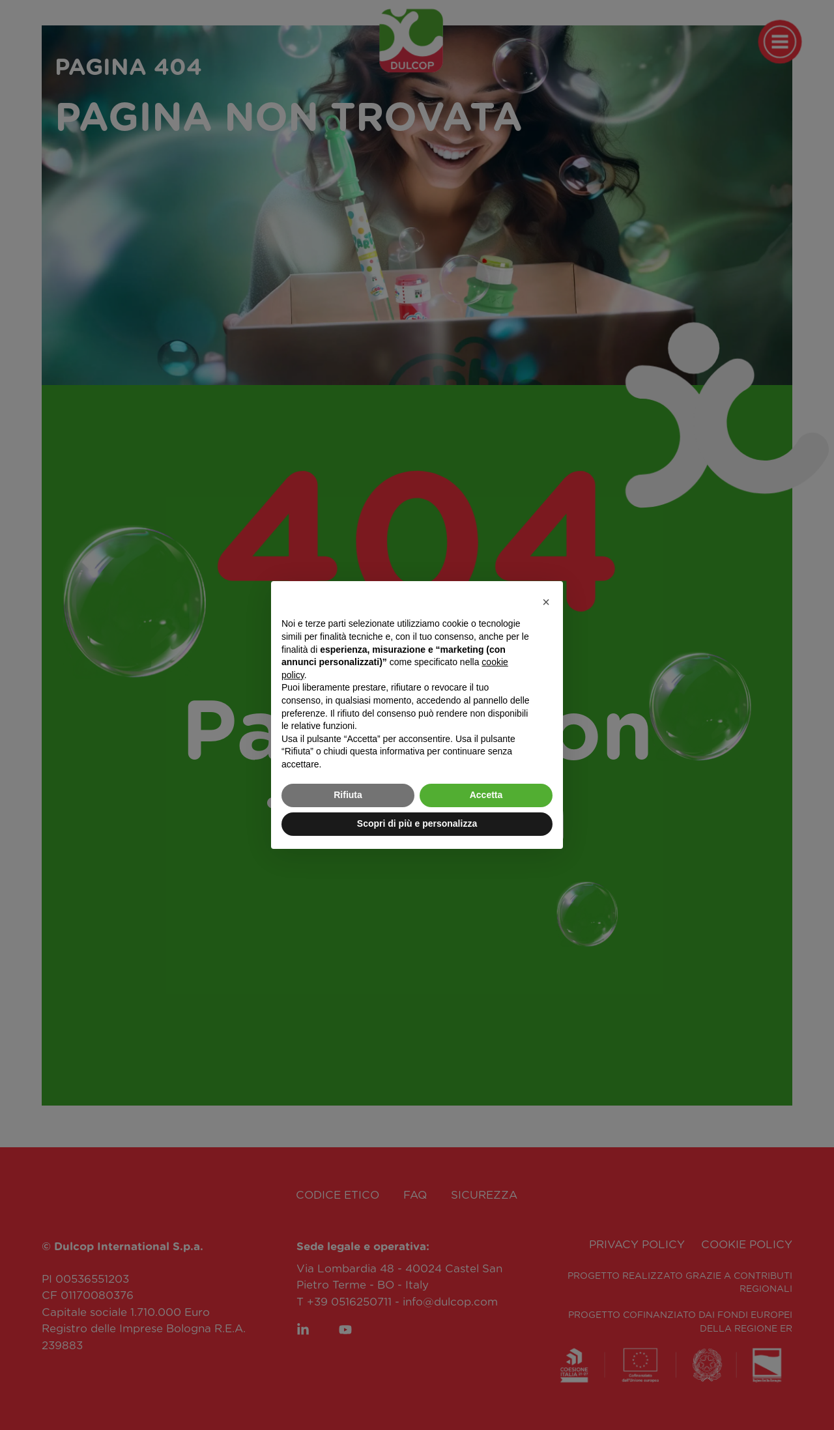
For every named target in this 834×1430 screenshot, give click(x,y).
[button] (546, 602)
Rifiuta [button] (348, 795)
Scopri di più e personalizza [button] (417, 823)
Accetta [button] (486, 795)
